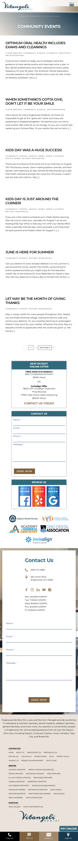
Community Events (34, 53)
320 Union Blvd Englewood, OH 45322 (39, 578)
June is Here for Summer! (29, 252)
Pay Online (69, 828)
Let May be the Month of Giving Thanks (35, 301)
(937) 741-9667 (35, 570)
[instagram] (32, 589)
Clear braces (13, 53)
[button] (71, 5)
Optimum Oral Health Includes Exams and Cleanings (35, 45)
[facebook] (26, 589)
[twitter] (38, 589)
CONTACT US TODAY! (39, 403)
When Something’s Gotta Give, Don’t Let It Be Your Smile (34, 101)
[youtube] (44, 589)
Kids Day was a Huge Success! (33, 150)
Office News (12, 158)
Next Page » (45, 348)
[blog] (49, 589)
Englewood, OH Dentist (29, 16)
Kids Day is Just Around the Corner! (31, 201)
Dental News (37, 156)
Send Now (24, 471)
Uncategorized (14, 55)
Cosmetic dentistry (59, 53)
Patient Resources (33, 158)
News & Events (55, 156)
